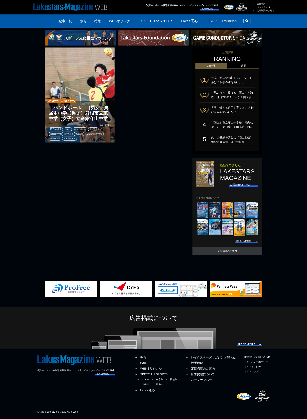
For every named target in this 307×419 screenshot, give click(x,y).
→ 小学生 (143, 380)
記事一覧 (65, 21)
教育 (83, 21)
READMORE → (209, 9)
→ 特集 (140, 363)
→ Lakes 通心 (144, 390)
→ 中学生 (157, 380)
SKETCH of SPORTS (157, 21)
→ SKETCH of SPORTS (151, 374)
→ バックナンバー (262, 7)
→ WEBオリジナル (148, 369)
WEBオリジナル (121, 21)
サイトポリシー (252, 367)
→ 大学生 (143, 384)
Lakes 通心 (189, 21)
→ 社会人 (157, 384)
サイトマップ (251, 372)
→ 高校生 (171, 380)
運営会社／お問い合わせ (257, 357)
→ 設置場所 (258, 3)
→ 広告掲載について (200, 374)
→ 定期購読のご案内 (263, 10)
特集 (97, 21)
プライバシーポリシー (256, 362)
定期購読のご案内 (227, 251)
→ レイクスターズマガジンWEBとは (210, 358)
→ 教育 (140, 358)
